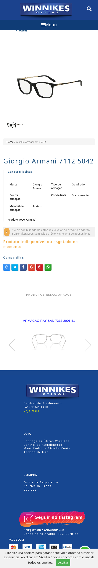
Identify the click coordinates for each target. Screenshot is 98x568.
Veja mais (31, 411)
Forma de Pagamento (41, 482)
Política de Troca (37, 486)
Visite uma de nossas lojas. (74, 233)
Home (10, 141)
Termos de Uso (36, 452)
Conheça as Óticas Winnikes (47, 441)
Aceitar (63, 562)
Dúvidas (30, 489)
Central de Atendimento (43, 445)
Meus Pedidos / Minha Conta (47, 448)
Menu (49, 25)
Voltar (21, 30)
